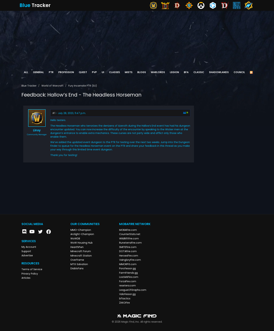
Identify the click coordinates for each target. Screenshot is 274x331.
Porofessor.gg (127, 268)
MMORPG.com (127, 264)
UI (103, 72)
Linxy (37, 130)
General (38, 72)
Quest (83, 72)
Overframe (77, 260)
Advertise (27, 255)
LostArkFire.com (128, 277)
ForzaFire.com (127, 281)
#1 (53, 113)
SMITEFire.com (127, 247)
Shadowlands (219, 72)
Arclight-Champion (82, 234)
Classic (198, 72)
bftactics (124, 298)
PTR (51, 72)
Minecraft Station (81, 255)
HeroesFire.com (128, 255)
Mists (128, 72)
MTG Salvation (79, 264)
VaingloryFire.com (130, 260)
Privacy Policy (29, 273)
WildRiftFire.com (129, 238)
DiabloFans (77, 268)
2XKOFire (124, 302)
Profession (66, 72)
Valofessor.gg (127, 294)
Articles (25, 278)
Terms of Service (31, 269)
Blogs (141, 72)
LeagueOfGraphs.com (132, 290)
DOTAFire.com (128, 251)
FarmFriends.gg (128, 273)
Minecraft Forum (80, 251)
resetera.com (127, 285)
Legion (174, 72)
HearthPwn (77, 247)
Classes (114, 72)
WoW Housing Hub (81, 242)
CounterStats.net (129, 234)
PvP (94, 72)
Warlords (158, 72)
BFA (186, 72)
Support (26, 251)
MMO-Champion (80, 230)
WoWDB (75, 238)
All (26, 72)
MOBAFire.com (128, 230)
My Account (28, 247)
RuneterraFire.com (130, 242)
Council (239, 72)
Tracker (35, 5)
